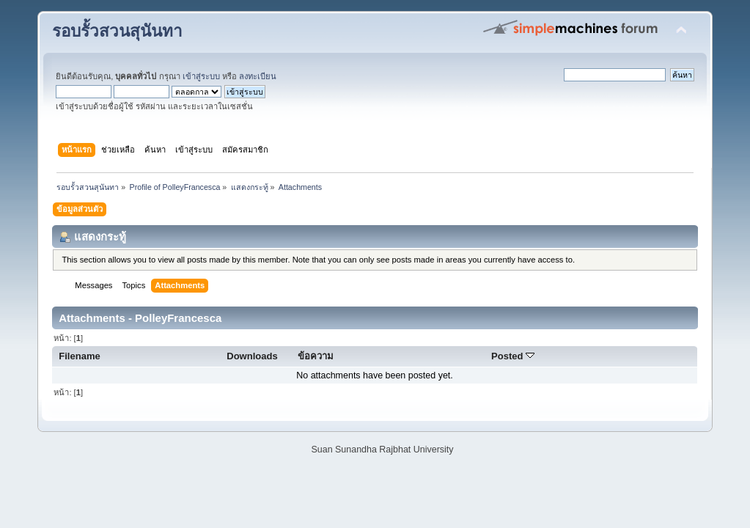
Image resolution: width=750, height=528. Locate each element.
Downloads (252, 356)
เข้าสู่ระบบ (201, 76)
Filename (79, 356)
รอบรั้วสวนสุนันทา (117, 31)
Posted (512, 356)
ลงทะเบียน (257, 76)
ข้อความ (316, 356)
